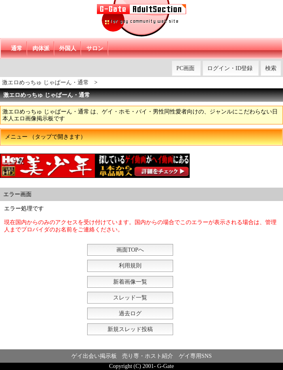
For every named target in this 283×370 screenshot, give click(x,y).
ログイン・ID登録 (230, 68)
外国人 (67, 48)
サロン (94, 48)
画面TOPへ (130, 250)
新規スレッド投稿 (130, 329)
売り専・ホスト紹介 (147, 356)
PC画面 (185, 68)
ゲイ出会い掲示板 (94, 356)
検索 (271, 68)
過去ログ (130, 313)
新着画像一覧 (130, 282)
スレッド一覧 (130, 298)
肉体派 (40, 48)
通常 (16, 48)
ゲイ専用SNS (195, 356)
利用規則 (130, 266)
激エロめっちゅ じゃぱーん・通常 (45, 82)
